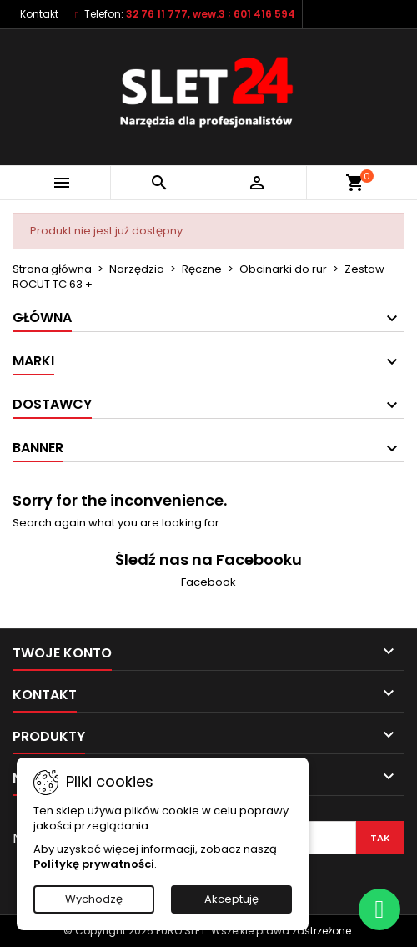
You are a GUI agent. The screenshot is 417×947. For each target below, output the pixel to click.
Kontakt (39, 14)
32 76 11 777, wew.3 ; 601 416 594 (210, 14)
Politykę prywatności (93, 864)
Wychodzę (94, 899)
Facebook (208, 582)
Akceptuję (231, 899)
